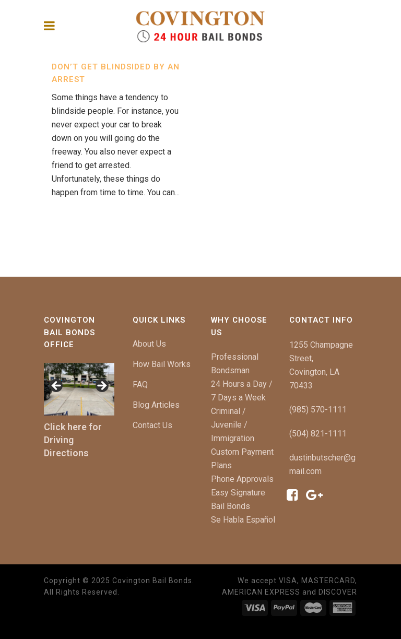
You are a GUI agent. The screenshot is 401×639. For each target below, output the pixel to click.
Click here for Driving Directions (73, 439)
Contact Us (152, 425)
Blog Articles (156, 405)
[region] (79, 389)
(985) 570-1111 (318, 410)
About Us (149, 344)
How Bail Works (162, 364)
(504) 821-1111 (318, 434)
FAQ (140, 384)
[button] (57, 386)
